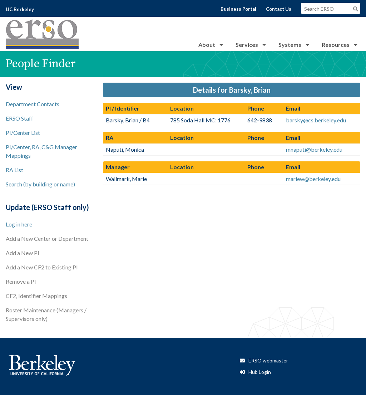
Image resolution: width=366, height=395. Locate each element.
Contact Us (278, 9)
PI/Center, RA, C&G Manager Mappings (41, 151)
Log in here (19, 224)
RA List (14, 169)
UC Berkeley (20, 9)
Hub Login (259, 372)
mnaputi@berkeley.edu (314, 149)
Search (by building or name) (40, 184)
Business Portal (238, 9)
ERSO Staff (19, 118)
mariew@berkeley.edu (313, 178)
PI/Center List (23, 132)
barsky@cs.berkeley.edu (316, 120)
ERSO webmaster (268, 360)
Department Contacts (32, 104)
